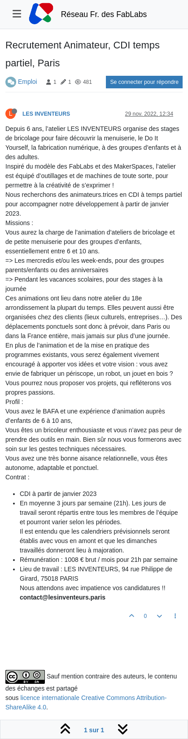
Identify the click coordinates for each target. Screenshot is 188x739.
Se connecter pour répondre (144, 82)
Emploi (27, 81)
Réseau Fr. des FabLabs (104, 14)
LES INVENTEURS (46, 114)
